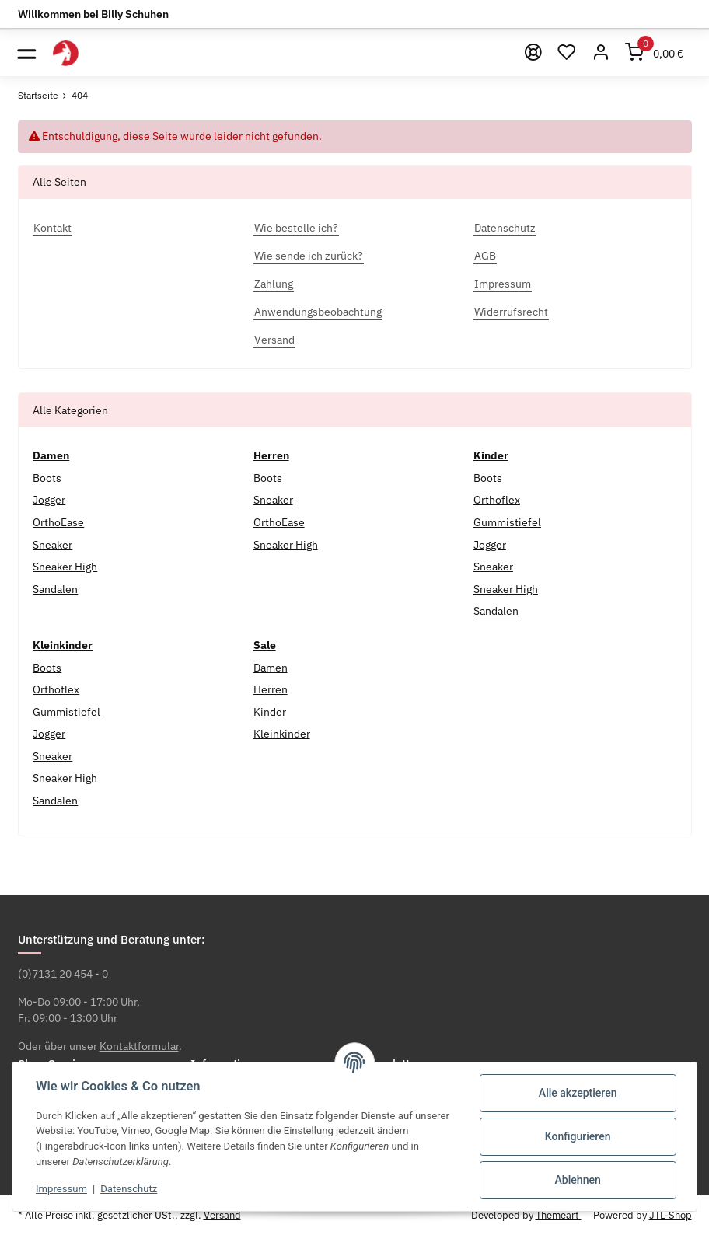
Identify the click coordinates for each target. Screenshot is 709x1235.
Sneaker (52, 545)
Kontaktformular (139, 1046)
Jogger (49, 500)
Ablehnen (578, 1180)
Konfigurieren (578, 1136)
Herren (270, 689)
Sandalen (55, 589)
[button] (601, 53)
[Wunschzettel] (567, 53)
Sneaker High (65, 567)
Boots (47, 478)
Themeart (559, 1215)
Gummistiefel (507, 522)
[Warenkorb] (655, 53)
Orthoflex (496, 500)
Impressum (61, 1189)
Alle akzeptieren (578, 1093)
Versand (222, 1215)
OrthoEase (58, 522)
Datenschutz (128, 1189)
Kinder (269, 712)
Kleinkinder (281, 734)
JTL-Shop (670, 1215)
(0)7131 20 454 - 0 (63, 974)
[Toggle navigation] (27, 52)
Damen (270, 668)
